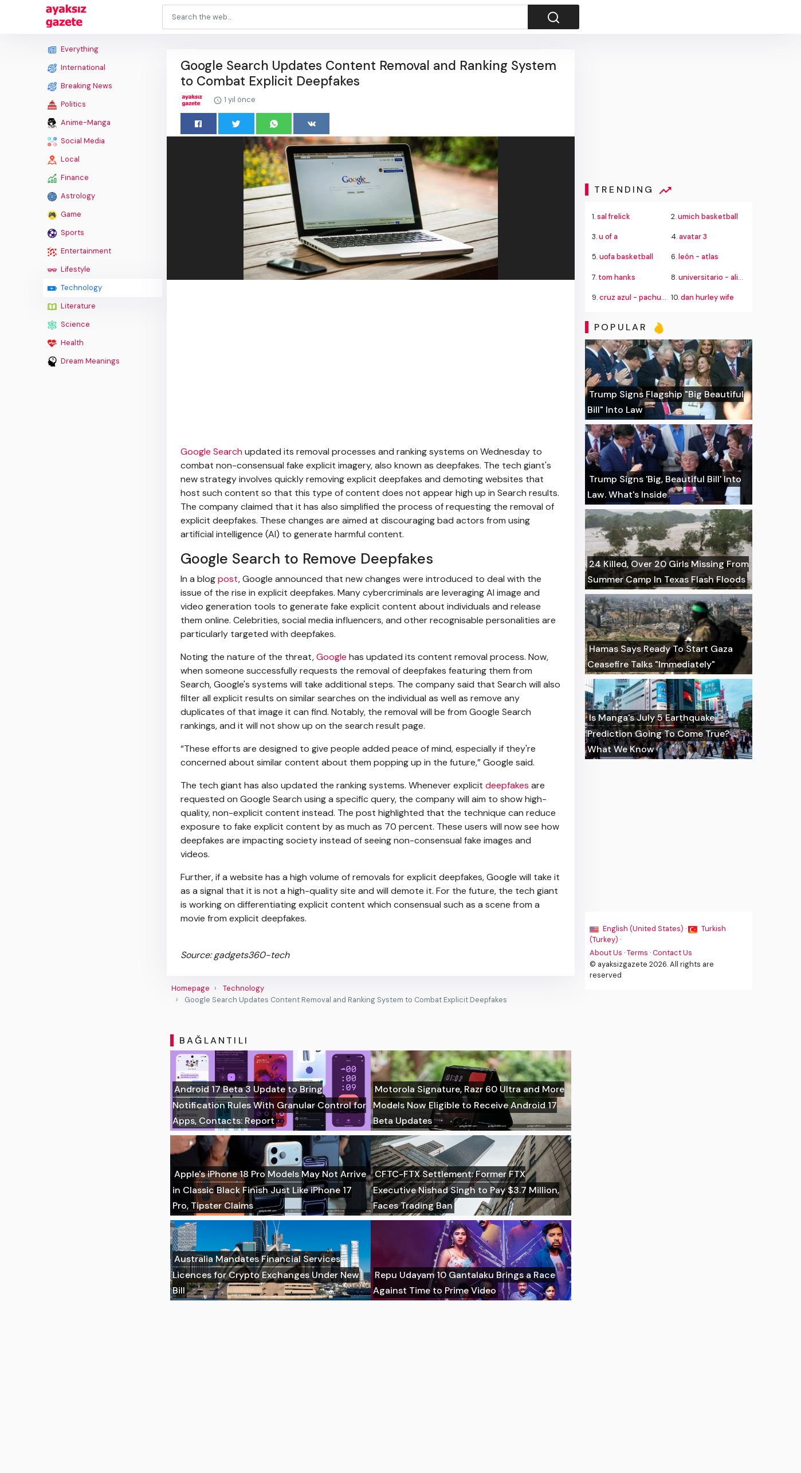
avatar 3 (693, 236)
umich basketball (708, 216)
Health (66, 343)
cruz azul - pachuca (634, 297)
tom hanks (616, 277)
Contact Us (672, 953)
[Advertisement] (102, 543)
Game (64, 214)
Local (64, 159)
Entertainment (79, 251)
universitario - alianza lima (724, 277)
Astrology (71, 196)
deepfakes (507, 785)
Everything (73, 49)
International (76, 67)
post (228, 579)
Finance (68, 178)
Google (331, 657)
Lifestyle (69, 269)
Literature (72, 306)
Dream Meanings (84, 361)
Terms (637, 953)
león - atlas (698, 256)
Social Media (76, 141)
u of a (608, 236)
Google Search (211, 452)
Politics (67, 104)
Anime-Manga (79, 123)
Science (69, 324)
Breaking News (80, 86)
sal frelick (613, 216)
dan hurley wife (707, 297)
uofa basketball (626, 256)
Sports (66, 233)
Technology (75, 288)
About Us (606, 953)
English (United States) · (639, 928)
